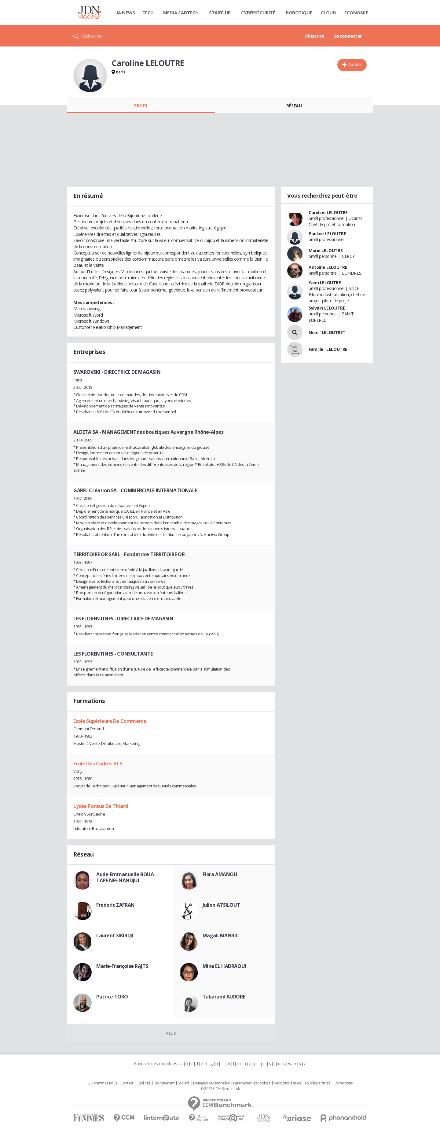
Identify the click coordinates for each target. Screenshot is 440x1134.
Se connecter (347, 36)
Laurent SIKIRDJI (114, 935)
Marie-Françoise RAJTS (122, 966)
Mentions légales (287, 1083)
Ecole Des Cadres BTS (97, 763)
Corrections (342, 1083)
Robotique (299, 12)
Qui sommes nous (102, 1083)
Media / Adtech (181, 12)
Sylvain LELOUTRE (327, 308)
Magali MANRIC (221, 935)
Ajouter (355, 64)
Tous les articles (317, 1083)
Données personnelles (211, 1083)
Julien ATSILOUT (221, 905)
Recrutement (164, 1083)
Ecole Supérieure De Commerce (109, 721)
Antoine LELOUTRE (328, 267)
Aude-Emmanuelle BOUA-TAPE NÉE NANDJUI (126, 877)
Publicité (143, 1083)
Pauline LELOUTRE (327, 233)
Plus (171, 1033)
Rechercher (91, 36)
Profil (141, 106)
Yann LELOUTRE (325, 282)
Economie (356, 12)
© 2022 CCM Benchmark (220, 1089)
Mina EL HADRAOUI (224, 966)
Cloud (328, 12)
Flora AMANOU (220, 874)
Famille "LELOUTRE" (329, 349)
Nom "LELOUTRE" (327, 332)
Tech (148, 12)
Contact (126, 1083)
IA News (126, 12)
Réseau (294, 106)
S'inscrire (314, 36)
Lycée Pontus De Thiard (100, 806)
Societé (183, 1083)
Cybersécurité (258, 12)
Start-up (220, 12)
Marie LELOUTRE (326, 250)
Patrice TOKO (112, 996)
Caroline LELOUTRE (328, 212)
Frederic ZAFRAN (115, 905)
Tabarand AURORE (224, 996)
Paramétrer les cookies (251, 1083)
